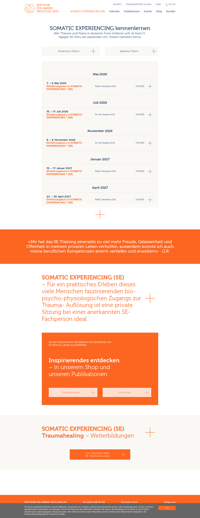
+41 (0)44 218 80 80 (93, 502)
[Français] (170, 4)
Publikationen (132, 11)
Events (148, 11)
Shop (159, 11)
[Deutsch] (166, 4)
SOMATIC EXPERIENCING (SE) (87, 11)
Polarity (117, 4)
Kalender (114, 11)
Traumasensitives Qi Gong (139, 4)
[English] (173, 4)
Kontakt (170, 11)
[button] (100, 214)
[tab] (71, 51)
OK (166, 507)
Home (158, 4)
